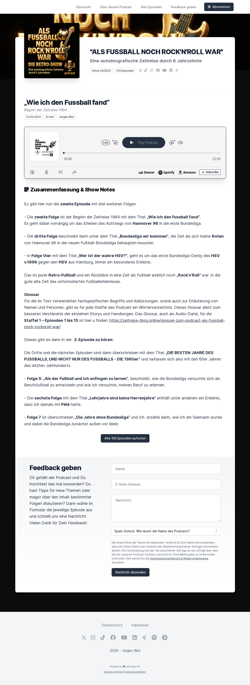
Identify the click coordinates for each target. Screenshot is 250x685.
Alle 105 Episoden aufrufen (125, 438)
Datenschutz (112, 625)
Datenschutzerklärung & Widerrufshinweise (179, 558)
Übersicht (83, 7)
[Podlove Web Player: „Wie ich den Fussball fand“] (125, 152)
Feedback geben (183, 7)
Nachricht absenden (130, 572)
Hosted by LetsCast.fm (125, 666)
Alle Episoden (151, 7)
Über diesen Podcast (116, 7)
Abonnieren (219, 7)
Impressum (140, 625)
